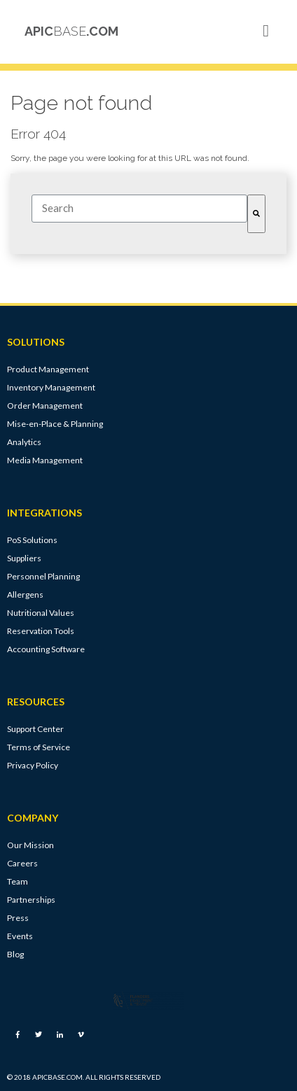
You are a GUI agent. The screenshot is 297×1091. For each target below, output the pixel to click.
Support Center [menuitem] (35, 729)
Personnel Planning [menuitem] (43, 576)
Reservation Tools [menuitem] (40, 631)
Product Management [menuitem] (48, 369)
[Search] (256, 214)
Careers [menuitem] (22, 863)
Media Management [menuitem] (45, 460)
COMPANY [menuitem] (32, 818)
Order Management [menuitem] (45, 405)
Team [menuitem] (17, 881)
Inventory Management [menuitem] (51, 387)
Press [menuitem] (18, 918)
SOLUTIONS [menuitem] (35, 342)
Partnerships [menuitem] (31, 899)
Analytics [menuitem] (24, 442)
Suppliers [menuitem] (24, 558)
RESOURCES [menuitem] (35, 702)
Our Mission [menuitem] (30, 845)
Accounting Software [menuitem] (46, 649)
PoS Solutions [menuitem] (32, 540)
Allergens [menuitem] (25, 594)
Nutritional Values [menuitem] (40, 612)
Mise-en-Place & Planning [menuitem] (55, 423)
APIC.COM (71, 31)
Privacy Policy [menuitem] (32, 765)
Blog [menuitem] (15, 954)
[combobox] (139, 209)
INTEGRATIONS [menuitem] (44, 513)
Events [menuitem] (20, 936)
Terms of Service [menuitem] (38, 747)
